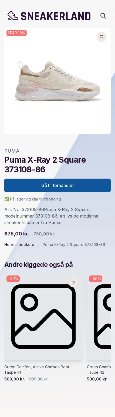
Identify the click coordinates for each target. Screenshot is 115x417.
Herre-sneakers (19, 244)
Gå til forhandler (57, 185)
